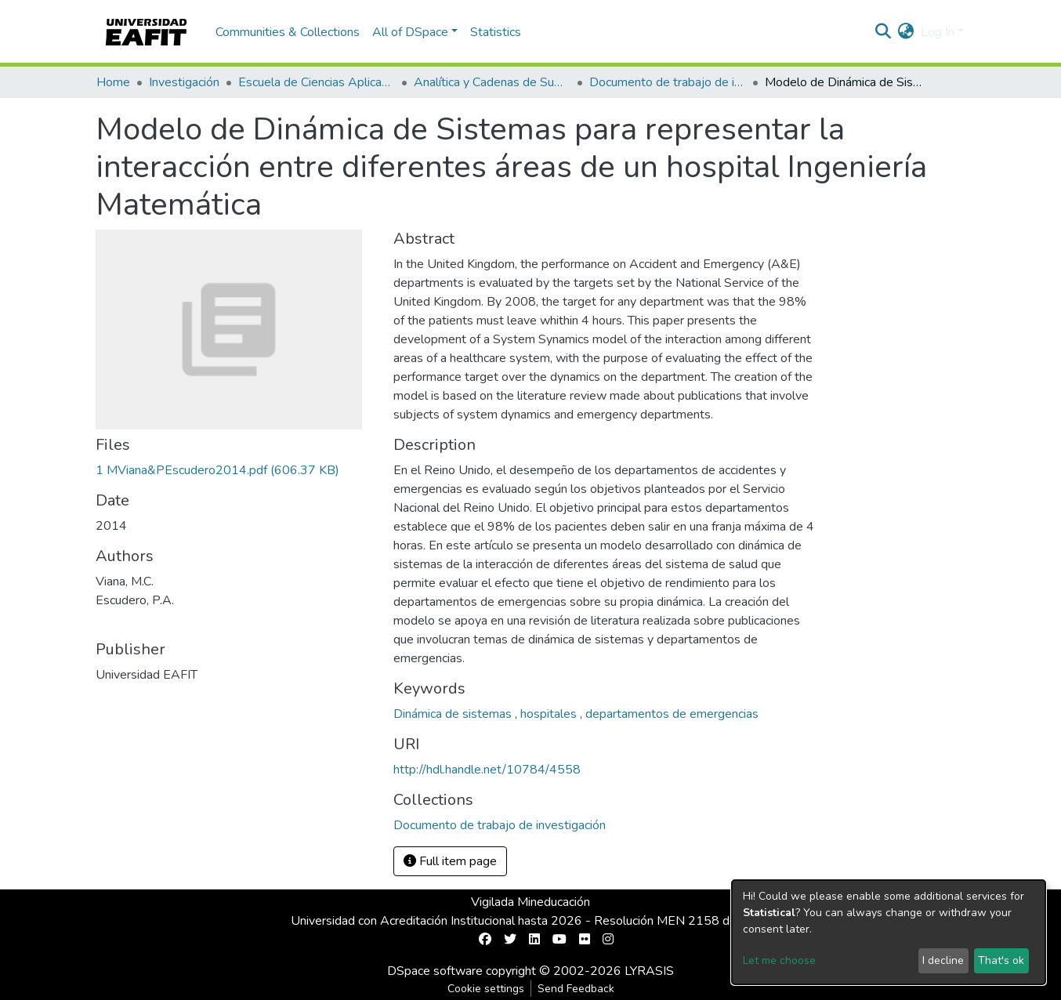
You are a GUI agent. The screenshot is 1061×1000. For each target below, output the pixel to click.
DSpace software (435, 971)
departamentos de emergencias (672, 714)
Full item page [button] (450, 861)
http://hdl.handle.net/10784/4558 (487, 769)
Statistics (495, 32)
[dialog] (888, 932)
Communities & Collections (287, 32)
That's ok (1001, 960)
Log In (937, 32)
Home (113, 82)
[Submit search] (883, 32)
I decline (943, 960)
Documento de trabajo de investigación (667, 82)
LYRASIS (649, 971)
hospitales (550, 714)
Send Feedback (576, 988)
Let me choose (779, 960)
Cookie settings (485, 988)
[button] (906, 32)
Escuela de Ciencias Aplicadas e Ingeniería (316, 82)
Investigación (184, 82)
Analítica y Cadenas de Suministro (492, 82)
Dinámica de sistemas (454, 714)
